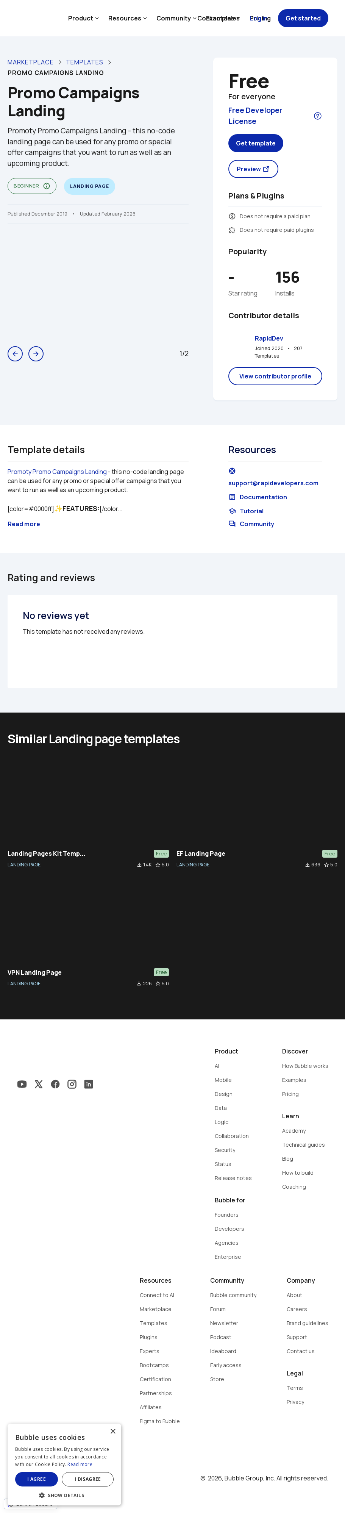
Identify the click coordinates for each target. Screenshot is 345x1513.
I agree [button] (36, 1479)
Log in (259, 18)
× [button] (113, 1432)
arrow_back (15, 354)
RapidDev (269, 338)
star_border (158, 865)
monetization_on (232, 216)
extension (232, 230)
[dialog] (64, 1464)
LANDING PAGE (24, 864)
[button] (64, 1494)
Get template (256, 143)
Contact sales (218, 18)
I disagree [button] (88, 1479)
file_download (139, 865)
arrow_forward (36, 354)
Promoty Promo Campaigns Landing (57, 471)
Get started (303, 18)
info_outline (46, 186)
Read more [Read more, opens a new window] (79, 1464)
